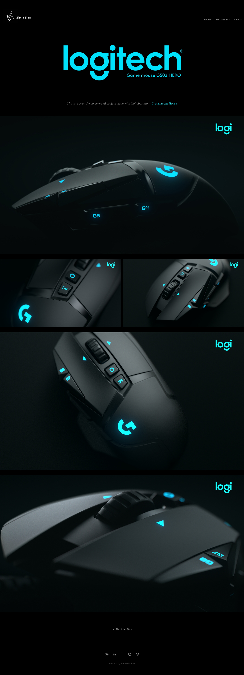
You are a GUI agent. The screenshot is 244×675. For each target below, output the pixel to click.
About (238, 19)
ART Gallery (222, 19)
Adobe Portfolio (127, 663)
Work (207, 19)
